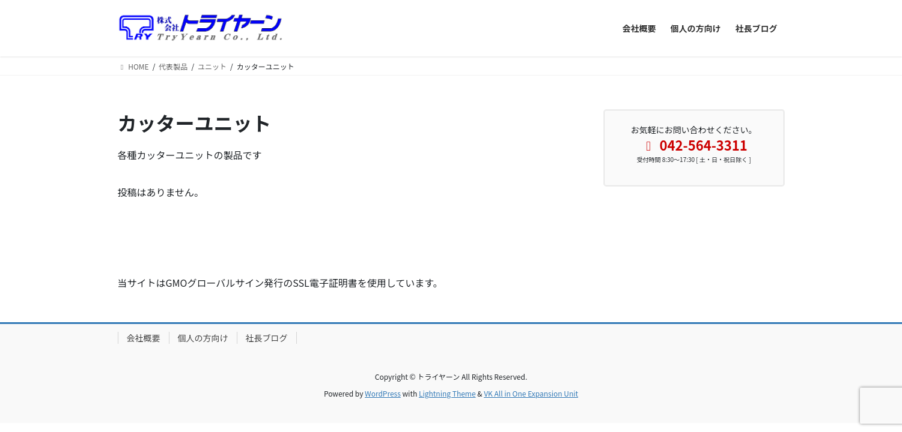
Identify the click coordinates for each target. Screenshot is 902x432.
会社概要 (143, 338)
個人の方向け (203, 338)
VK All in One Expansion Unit (531, 393)
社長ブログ (267, 338)
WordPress (383, 393)
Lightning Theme (447, 393)
